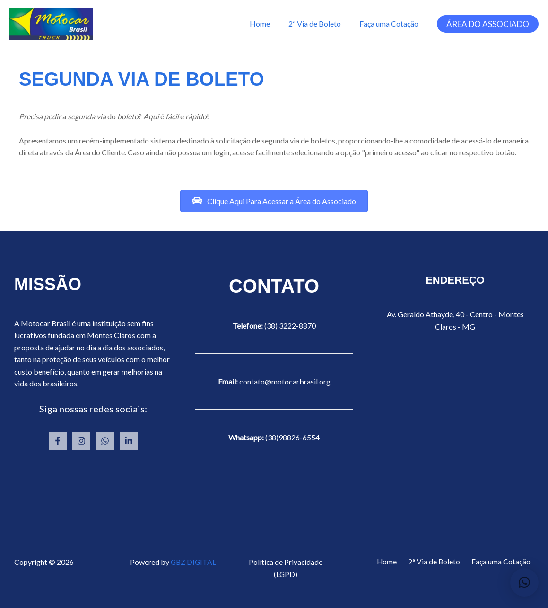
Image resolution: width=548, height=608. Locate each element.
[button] (488, 24)
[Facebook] (58, 441)
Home (268, 23)
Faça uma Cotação (390, 23)
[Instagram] (81, 441)
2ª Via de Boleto (319, 23)
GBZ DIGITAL (193, 561)
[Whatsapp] (105, 441)
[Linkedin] (129, 441)
